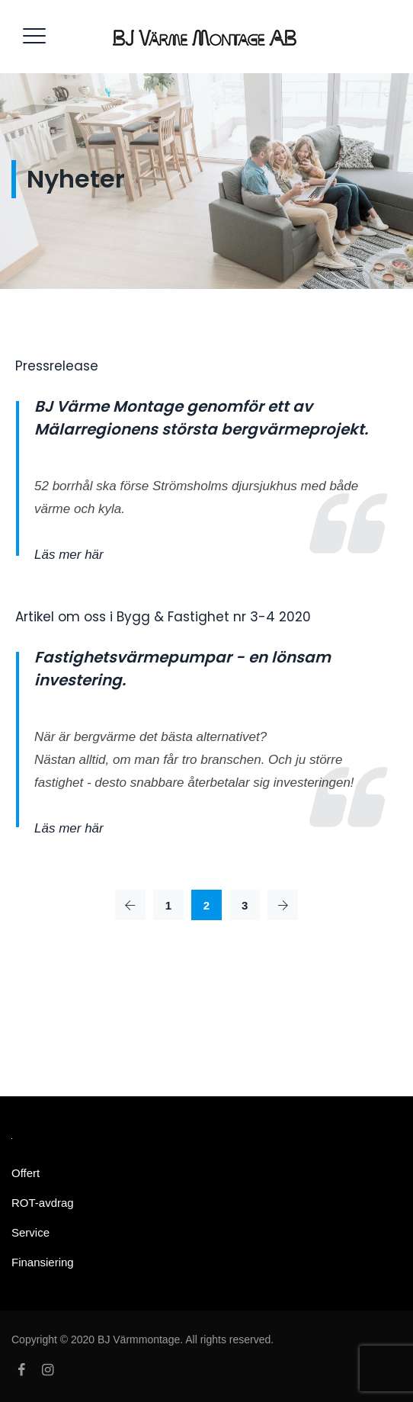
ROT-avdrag (42, 1202)
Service (30, 1232)
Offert (25, 1172)
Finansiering (42, 1262)
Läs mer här (69, 554)
